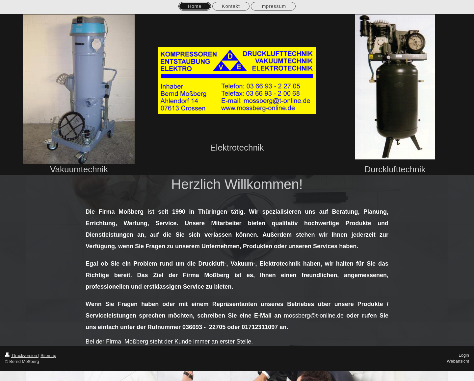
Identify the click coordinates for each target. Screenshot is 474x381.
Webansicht (458, 361)
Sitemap (48, 355)
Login (464, 355)
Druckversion (21, 355)
